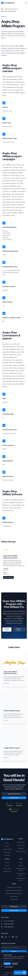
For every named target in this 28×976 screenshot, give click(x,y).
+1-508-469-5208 (8, 927)
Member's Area (21, 845)
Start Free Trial (6, 629)
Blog (21, 862)
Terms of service (9, 972)
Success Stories (7, 868)
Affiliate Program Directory (11, 9)
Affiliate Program (7, 871)
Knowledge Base (21, 842)
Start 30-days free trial (14, 793)
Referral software (14, 896)
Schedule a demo (20, 629)
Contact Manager (8, 577)
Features (7, 846)
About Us (7, 862)
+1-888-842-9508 (8, 924)
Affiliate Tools (14, 899)
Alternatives (7, 855)
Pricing (7, 843)
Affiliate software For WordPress (14, 893)
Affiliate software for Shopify (14, 887)
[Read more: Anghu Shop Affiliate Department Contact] (14, 668)
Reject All (14, 963)
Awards (7, 865)
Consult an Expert (14, 910)
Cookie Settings (8, 967)
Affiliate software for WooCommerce (14, 890)
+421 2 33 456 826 (8, 921)
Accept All (7, 963)
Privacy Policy (4, 974)
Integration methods (7, 849)
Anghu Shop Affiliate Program (8, 11)
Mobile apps (7, 852)
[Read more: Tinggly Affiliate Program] (14, 744)
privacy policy (9, 960)
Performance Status (21, 851)
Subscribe (14, 951)
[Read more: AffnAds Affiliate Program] (14, 706)
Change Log (21, 848)
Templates (20, 865)
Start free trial (14, 906)
